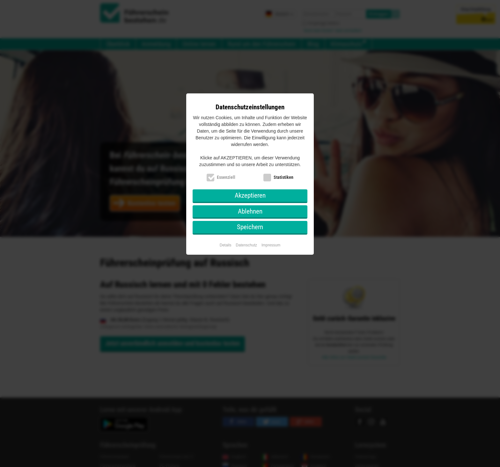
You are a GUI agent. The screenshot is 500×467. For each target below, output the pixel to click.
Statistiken (283, 177)
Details (226, 245)
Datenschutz (246, 245)
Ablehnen (250, 211)
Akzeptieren (250, 195)
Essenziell (226, 177)
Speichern (250, 227)
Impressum (270, 245)
